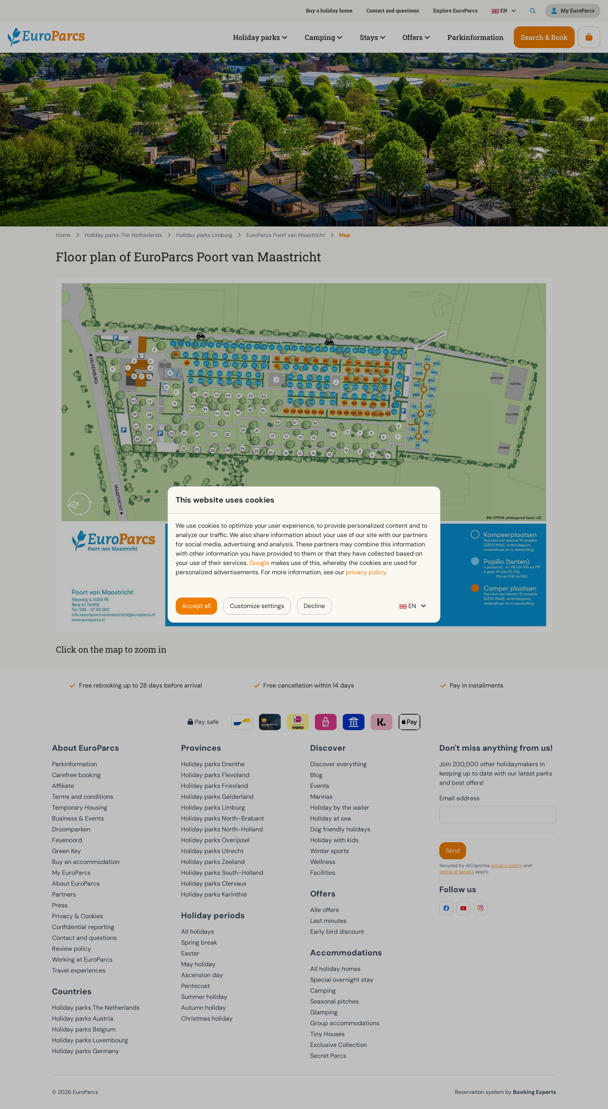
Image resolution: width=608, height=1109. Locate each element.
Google (259, 563)
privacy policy (366, 572)
